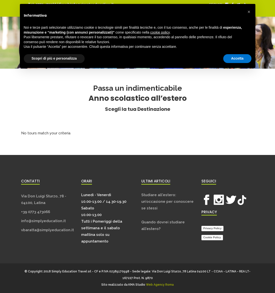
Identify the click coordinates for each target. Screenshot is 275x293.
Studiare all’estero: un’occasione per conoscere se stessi (167, 201)
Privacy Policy (212, 228)
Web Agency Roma (160, 284)
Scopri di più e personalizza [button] (54, 58)
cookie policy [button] (160, 32)
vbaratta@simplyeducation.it (47, 230)
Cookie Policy (212, 237)
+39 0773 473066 (35, 212)
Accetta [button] (237, 58)
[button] (249, 12)
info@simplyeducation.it (43, 221)
